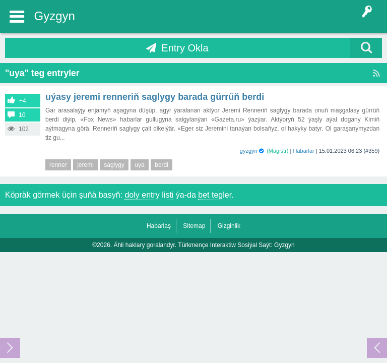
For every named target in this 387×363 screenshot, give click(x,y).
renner (58, 164)
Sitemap (194, 225)
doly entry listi (148, 195)
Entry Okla (184, 47)
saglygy (114, 164)
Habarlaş (159, 225)
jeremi (85, 164)
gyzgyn (248, 151)
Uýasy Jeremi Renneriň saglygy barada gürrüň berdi (154, 97)
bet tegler (214, 195)
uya (139, 164)
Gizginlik (229, 225)
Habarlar (303, 151)
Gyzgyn (54, 16)
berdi (161, 164)
